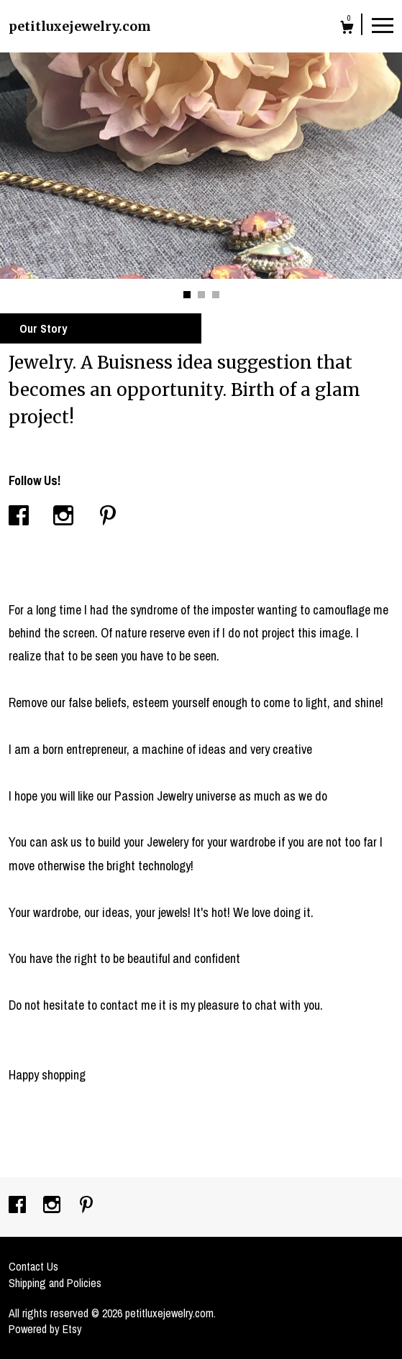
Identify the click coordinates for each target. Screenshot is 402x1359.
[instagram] (53, 1206)
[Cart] (347, 29)
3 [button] (215, 294)
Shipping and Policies (55, 1283)
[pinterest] (86, 1206)
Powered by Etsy (45, 1329)
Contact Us (33, 1266)
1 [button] (187, 294)
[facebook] (19, 1206)
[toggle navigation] (382, 24)
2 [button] (201, 294)
